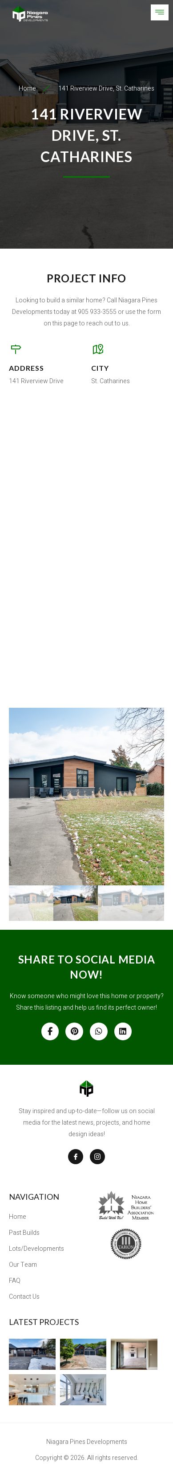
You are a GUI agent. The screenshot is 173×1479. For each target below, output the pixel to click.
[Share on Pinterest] (74, 1031)
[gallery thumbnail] (31, 903)
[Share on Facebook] (50, 1031)
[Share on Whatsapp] (99, 1031)
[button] (86, 796)
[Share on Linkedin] (123, 1031)
